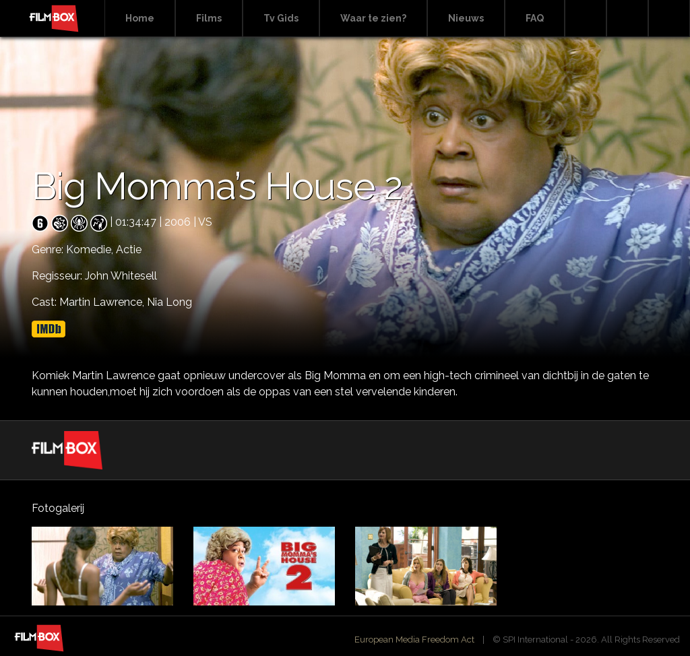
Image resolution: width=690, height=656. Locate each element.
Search (585, 18)
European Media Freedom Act (414, 639)
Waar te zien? (373, 18)
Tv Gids (281, 18)
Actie (129, 249)
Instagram (669, 18)
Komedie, (91, 249)
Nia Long (169, 302)
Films (209, 18)
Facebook (627, 18)
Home (139, 18)
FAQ (535, 18)
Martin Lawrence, (103, 302)
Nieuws (466, 18)
